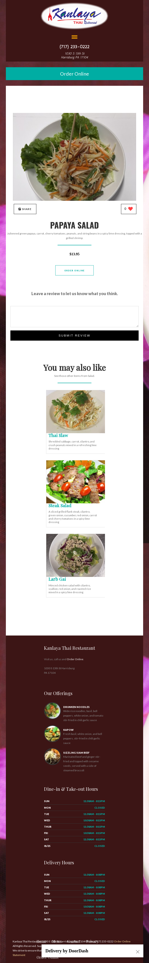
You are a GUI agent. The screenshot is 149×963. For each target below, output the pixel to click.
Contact (73, 941)
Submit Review (74, 335)
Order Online (74, 74)
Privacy (92, 941)
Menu (56, 941)
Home (41, 941)
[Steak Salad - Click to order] (76, 502)
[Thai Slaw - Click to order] (76, 432)
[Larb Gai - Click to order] (76, 576)
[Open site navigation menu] (74, 37)
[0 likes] (128, 209)
